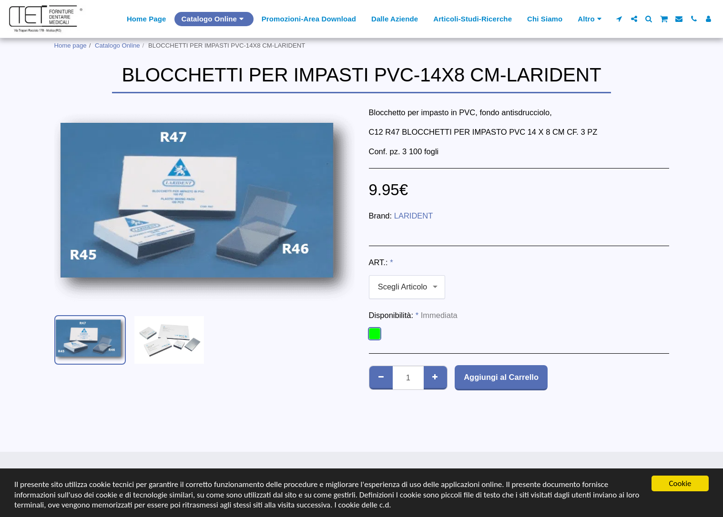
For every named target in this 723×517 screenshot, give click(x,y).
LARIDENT (413, 215)
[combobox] (407, 287)
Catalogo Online (117, 45)
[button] (619, 18)
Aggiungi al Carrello (501, 377)
